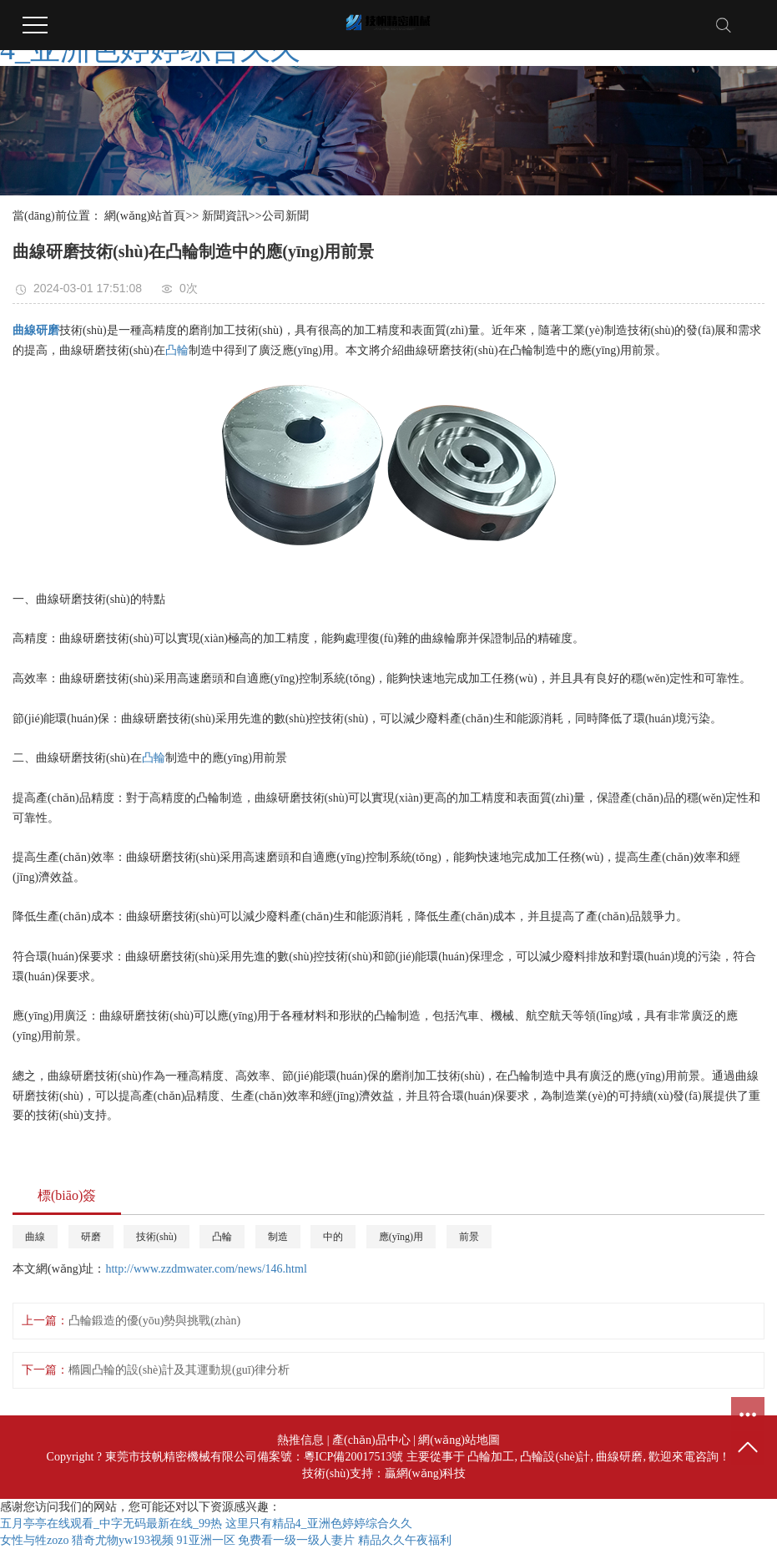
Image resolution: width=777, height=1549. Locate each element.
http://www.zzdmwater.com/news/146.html (205, 1269)
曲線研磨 (619, 1456)
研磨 (91, 1237)
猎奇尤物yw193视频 (123, 1540)
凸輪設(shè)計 (555, 1456)
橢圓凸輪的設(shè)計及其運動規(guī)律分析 (179, 1370)
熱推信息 (300, 1440)
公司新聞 (285, 216)
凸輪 (177, 350)
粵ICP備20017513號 (354, 1456)
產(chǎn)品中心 (371, 1440)
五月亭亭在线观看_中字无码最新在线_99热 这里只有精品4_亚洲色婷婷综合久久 (206, 1523)
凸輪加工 (490, 1456)
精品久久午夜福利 (405, 1540)
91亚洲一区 (206, 1540)
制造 (278, 1237)
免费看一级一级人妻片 (296, 1540)
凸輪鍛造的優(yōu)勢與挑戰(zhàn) (154, 1320)
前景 (469, 1237)
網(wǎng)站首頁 (144, 216)
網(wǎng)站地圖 (458, 1440)
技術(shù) (156, 1237)
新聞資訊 (225, 216)
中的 (333, 1237)
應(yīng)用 (401, 1237)
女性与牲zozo (34, 1540)
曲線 (35, 1237)
